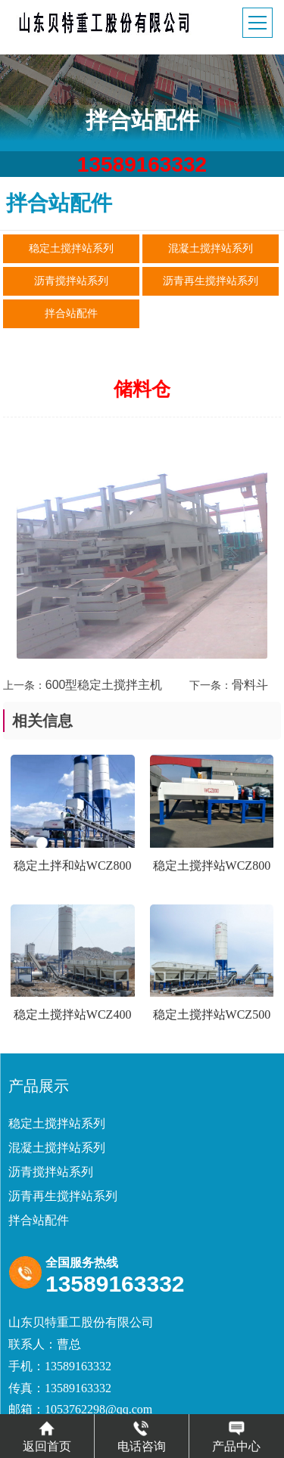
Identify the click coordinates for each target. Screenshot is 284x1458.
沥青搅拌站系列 (71, 281)
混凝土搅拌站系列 (210, 248)
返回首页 (47, 1435)
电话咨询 (141, 1435)
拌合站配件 (71, 313)
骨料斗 (250, 684)
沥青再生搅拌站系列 (210, 281)
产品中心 (236, 1435)
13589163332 (142, 164)
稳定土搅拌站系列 (71, 248)
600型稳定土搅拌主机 (104, 684)
